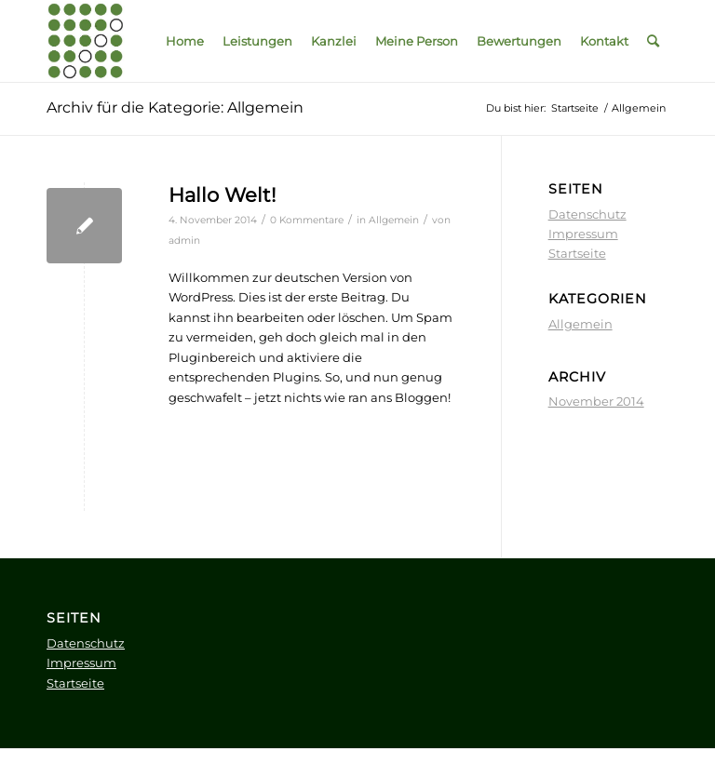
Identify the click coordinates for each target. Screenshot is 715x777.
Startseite (577, 253)
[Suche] (653, 41)
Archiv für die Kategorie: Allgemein (175, 107)
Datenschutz (587, 214)
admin (184, 240)
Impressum (583, 233)
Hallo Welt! (222, 195)
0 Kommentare (307, 220)
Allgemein (394, 220)
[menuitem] (184, 41)
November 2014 (596, 401)
